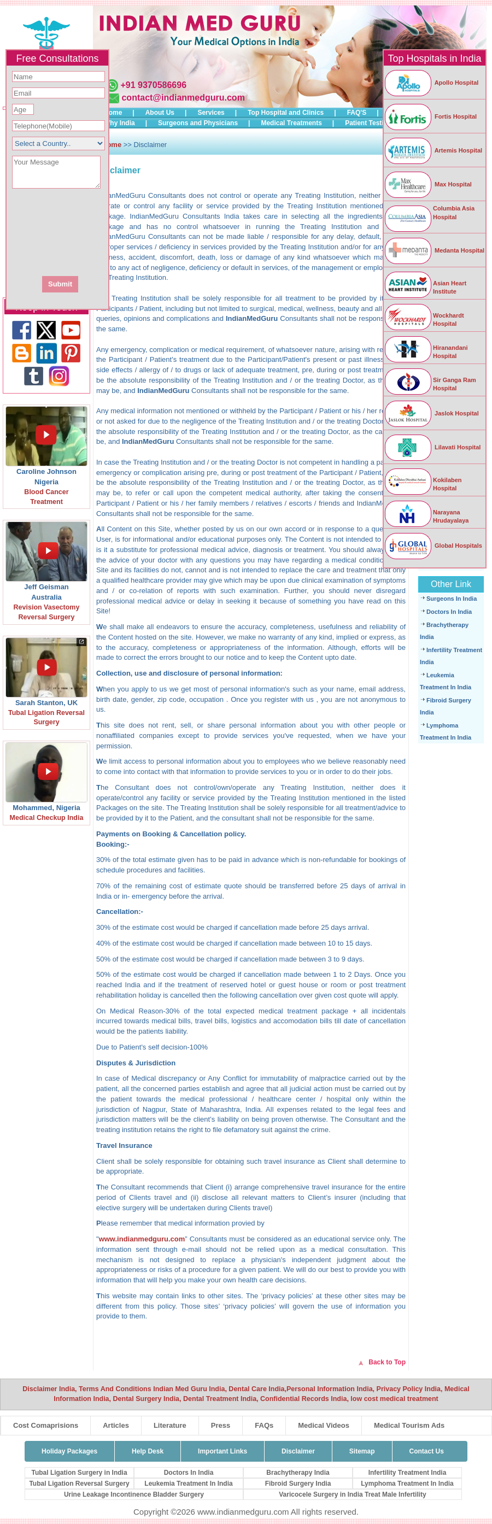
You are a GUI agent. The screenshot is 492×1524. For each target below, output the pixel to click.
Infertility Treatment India (407, 1472)
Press (220, 1425)
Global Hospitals (433, 545)
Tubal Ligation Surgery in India (79, 1472)
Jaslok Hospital (431, 413)
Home (113, 112)
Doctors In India (449, 611)
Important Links (222, 1451)
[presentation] (116, 231)
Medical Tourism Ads (409, 1425)
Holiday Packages (69, 1451)
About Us (159, 112)
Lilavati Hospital (432, 447)
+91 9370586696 (153, 85)
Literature (170, 1425)
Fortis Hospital (430, 116)
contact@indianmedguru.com (182, 97)
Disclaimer (298, 1451)
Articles (116, 1425)
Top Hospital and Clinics (286, 112)
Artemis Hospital (433, 150)
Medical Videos (323, 1425)
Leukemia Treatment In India (188, 1483)
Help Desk (147, 1451)
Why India (119, 123)
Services (210, 112)
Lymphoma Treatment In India (407, 1483)
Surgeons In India (451, 598)
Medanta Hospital (434, 250)
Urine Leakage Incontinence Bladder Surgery (134, 1494)
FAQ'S (357, 112)
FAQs (264, 1425)
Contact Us (426, 1451)
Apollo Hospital (431, 82)
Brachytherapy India (297, 1472)
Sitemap (362, 1451)
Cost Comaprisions (45, 1425)
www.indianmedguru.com (142, 1239)
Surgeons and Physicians (198, 123)
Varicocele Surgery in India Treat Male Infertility (352, 1494)
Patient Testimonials (376, 123)
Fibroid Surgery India (298, 1483)
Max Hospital (428, 184)
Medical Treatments (291, 123)
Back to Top (387, 1362)
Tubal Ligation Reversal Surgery (79, 1483)
